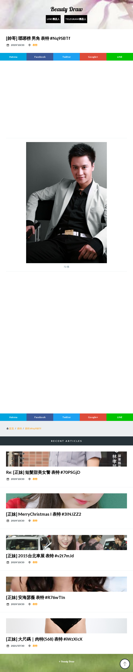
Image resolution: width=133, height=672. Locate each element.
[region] (66, 99)
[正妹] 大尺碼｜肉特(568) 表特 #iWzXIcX (44, 638)
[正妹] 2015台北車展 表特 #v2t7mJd (40, 555)
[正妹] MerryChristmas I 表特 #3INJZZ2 (43, 513)
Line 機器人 (53, 19)
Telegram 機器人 (75, 19)
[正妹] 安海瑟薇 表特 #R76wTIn (35, 597)
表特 (35, 44)
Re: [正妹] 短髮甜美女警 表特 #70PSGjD (43, 472)
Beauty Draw (66, 9)
